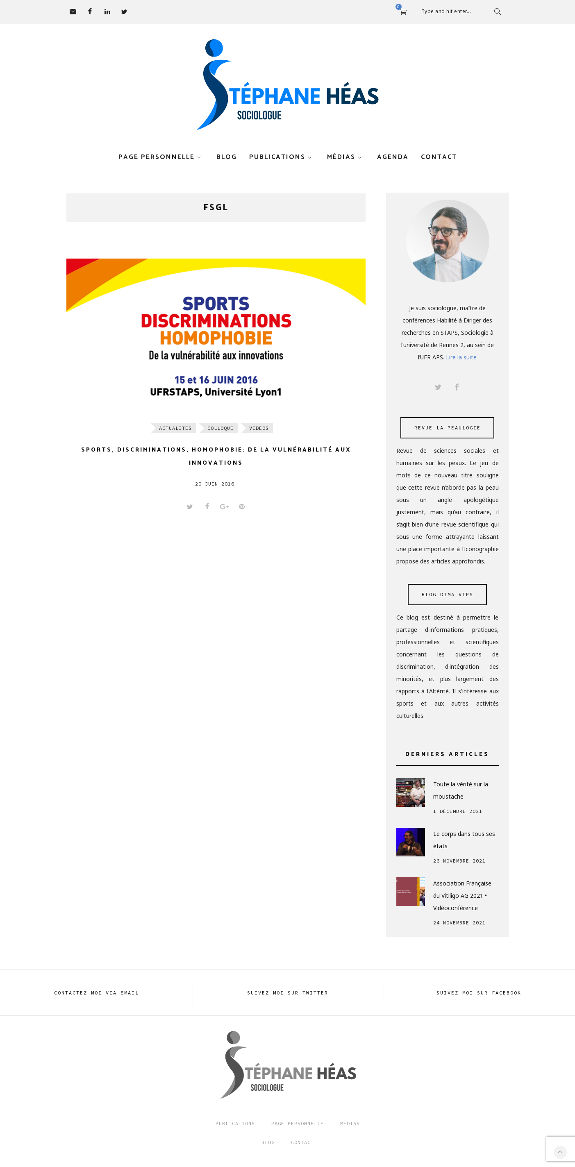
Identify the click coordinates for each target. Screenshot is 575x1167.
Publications (277, 157)
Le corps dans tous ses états (464, 840)
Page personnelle (156, 157)
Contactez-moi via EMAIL (96, 993)
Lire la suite (461, 357)
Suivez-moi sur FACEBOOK (478, 993)
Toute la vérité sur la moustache (460, 790)
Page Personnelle (297, 1123)
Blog (226, 157)
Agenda (393, 157)
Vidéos (259, 428)
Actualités (175, 428)
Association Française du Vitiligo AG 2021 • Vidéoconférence (462, 895)
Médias (341, 157)
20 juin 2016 (214, 484)
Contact (439, 157)
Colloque (220, 428)
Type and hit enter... (446, 11)
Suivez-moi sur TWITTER (287, 993)
